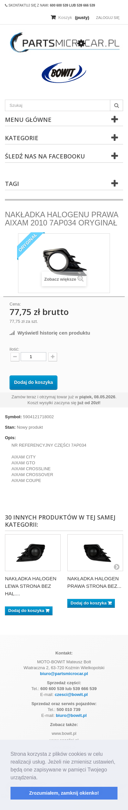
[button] (40, 778)
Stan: (10, 427)
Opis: (10, 437)
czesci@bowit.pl (71, 694)
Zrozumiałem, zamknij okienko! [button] (64, 793)
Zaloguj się (107, 18)
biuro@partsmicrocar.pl (64, 673)
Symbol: (13, 416)
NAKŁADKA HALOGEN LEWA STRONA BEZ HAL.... (30, 586)
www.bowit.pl (64, 733)
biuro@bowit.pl (71, 715)
